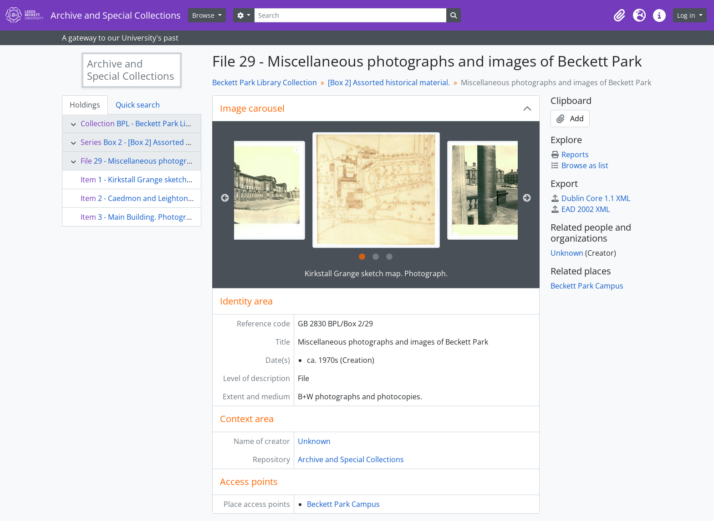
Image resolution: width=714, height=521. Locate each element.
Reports (570, 155)
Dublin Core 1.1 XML (590, 198)
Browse (204, 15)
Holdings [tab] (85, 105)
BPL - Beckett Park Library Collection (178, 124)
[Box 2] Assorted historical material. (389, 82)
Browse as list (579, 165)
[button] (619, 15)
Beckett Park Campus (343, 504)
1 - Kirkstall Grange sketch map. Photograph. (174, 180)
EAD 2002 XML (580, 209)
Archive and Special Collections (351, 459)
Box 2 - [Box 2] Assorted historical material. (176, 142)
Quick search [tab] (138, 105)
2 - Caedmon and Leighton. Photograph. (166, 198)
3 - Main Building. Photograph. (149, 217)
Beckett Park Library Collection (264, 82)
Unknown (314, 441)
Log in (687, 15)
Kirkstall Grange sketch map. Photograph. (376, 273)
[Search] (350, 15)
